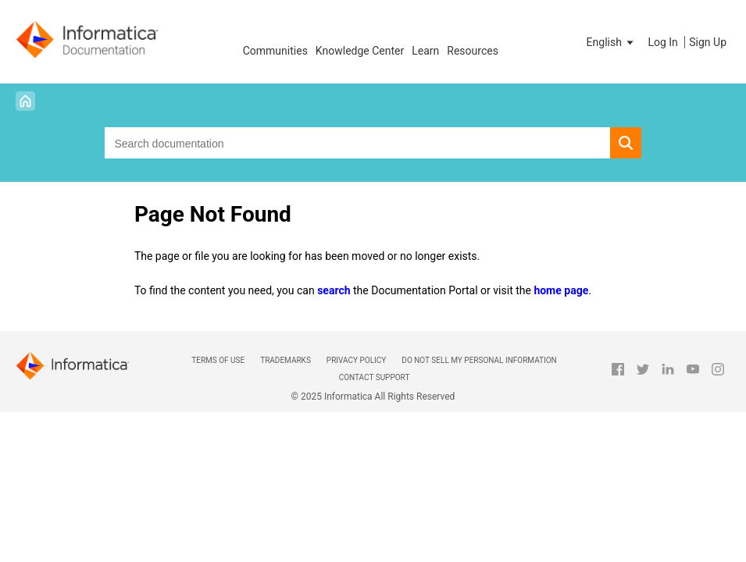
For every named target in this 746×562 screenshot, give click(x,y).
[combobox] (357, 142)
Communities (275, 50)
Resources (472, 50)
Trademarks (285, 360)
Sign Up (707, 42)
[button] (612, 42)
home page (561, 290)
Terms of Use (218, 360)
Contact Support (374, 377)
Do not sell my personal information (479, 360)
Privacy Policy (356, 360)
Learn (425, 50)
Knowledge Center (360, 50)
